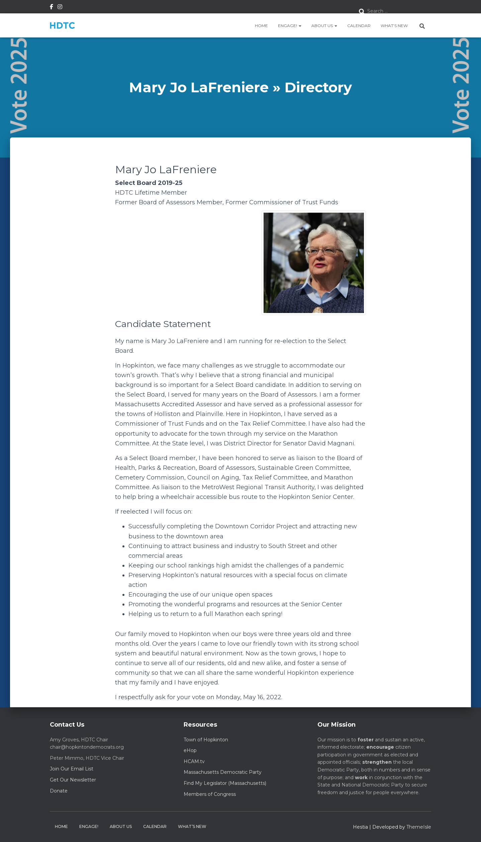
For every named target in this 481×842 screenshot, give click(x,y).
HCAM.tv (194, 761)
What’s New (394, 25)
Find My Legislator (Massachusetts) (225, 783)
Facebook (51, 7)
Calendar (359, 25)
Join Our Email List (71, 769)
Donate (59, 791)
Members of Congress (210, 794)
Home (261, 25)
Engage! (289, 25)
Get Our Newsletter (73, 780)
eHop (190, 750)
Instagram (60, 7)
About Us (324, 25)
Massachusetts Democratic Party (223, 772)
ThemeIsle (418, 827)
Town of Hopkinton (206, 740)
